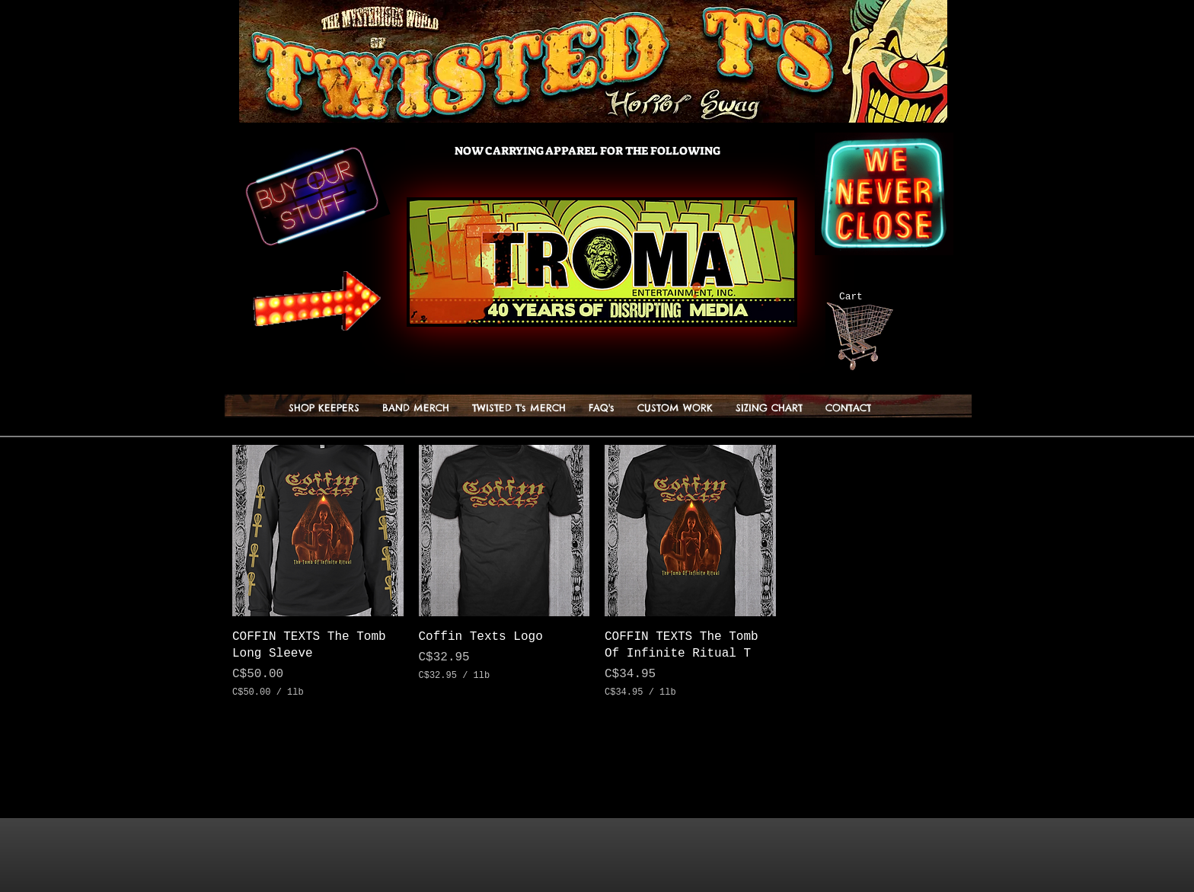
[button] (957, 296)
